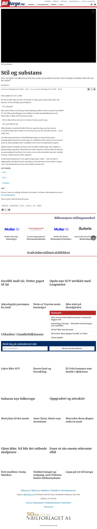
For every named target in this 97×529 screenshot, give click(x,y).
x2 (34, 206)
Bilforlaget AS (29, 495)
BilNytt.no (56, 1)
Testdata (5, 183)
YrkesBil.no (47, 1)
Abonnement (38, 503)
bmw (39, 206)
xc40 (22, 206)
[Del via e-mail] (94, 89)
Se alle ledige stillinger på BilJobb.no (48, 253)
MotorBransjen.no (74, 1)
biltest (5, 206)
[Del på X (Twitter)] (91, 89)
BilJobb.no (64, 1)
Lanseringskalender (43, 4)
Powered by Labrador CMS (48, 526)
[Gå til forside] (13, 3)
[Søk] (91, 4)
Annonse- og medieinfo (88, 1)
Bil (15, 96)
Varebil (61, 4)
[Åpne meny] (95, 4)
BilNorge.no (25, 491)
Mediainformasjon (52, 503)
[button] (93, 238)
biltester (14, 206)
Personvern (48, 508)
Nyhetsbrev (66, 503)
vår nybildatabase (8, 195)
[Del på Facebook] (88, 89)
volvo (28, 206)
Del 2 (4, 178)
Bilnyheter (31, 4)
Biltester (54, 4)
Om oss (29, 503)
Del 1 (4, 172)
